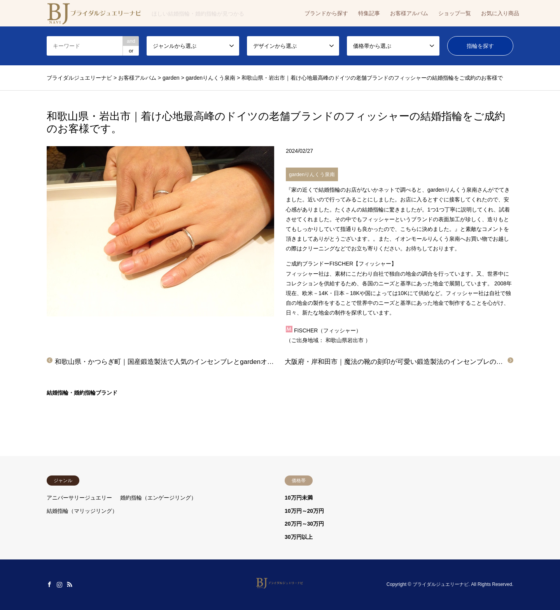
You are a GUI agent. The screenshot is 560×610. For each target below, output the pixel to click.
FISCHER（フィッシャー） (327, 330)
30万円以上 (299, 537)
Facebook (49, 584)
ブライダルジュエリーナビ (441, 584)
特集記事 (369, 13)
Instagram (59, 584)
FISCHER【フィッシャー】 (363, 263)
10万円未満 (299, 498)
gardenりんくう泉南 (312, 174)
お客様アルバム (409, 13)
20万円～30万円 (304, 524)
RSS (69, 584)
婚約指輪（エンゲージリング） (158, 498)
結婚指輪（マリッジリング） (82, 511)
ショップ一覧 (454, 13)
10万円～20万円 (304, 511)
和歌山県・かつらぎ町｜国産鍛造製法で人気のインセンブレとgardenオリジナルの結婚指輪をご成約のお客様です (224, 361)
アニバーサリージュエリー (79, 498)
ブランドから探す (326, 13)
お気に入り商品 (500, 13)
